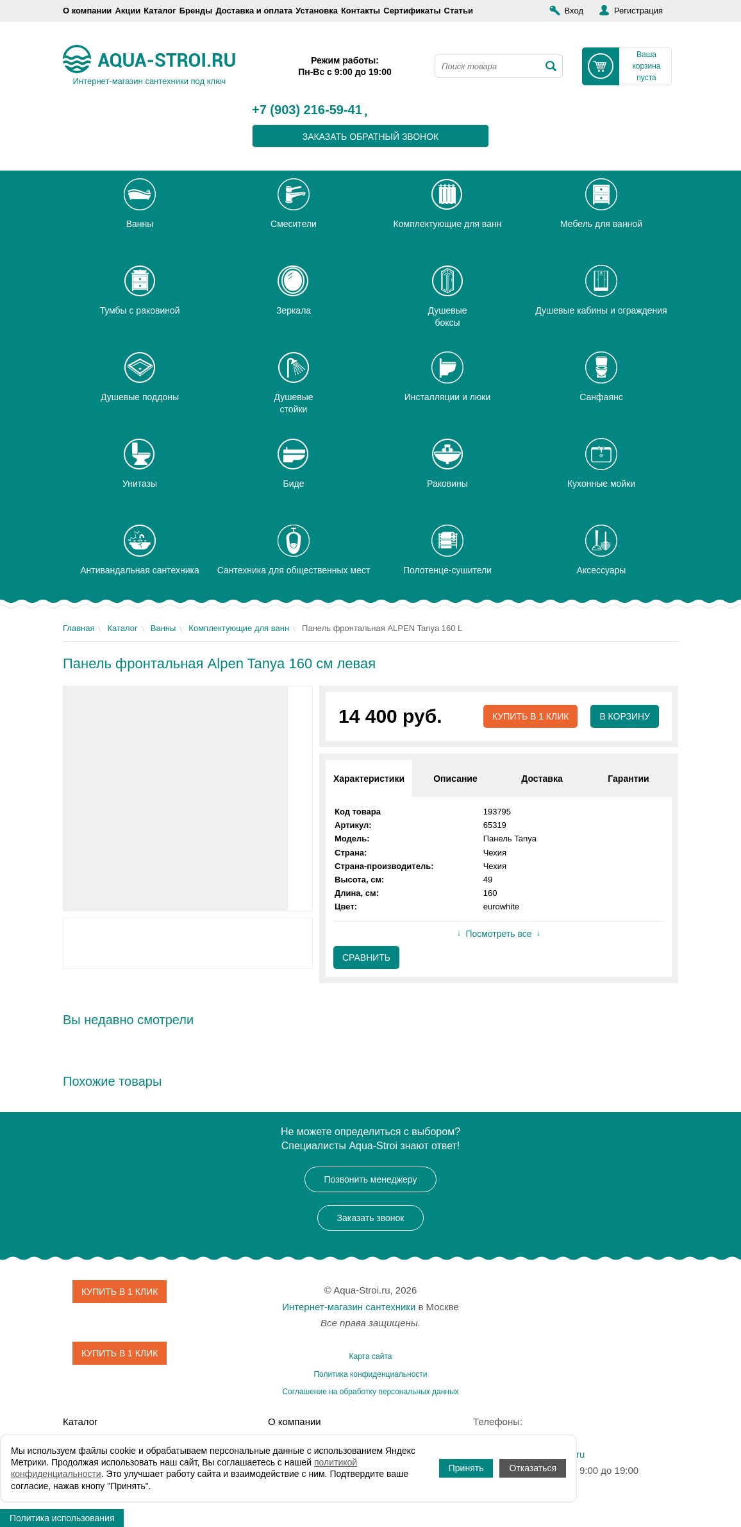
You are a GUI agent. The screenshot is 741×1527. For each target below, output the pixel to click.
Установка (317, 10)
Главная (78, 628)
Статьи (458, 10)
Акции (127, 10)
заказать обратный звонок (371, 136)
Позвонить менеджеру (370, 1179)
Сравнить (366, 957)
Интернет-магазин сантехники (348, 1306)
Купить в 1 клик (530, 716)
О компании (87, 10)
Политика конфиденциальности (370, 1374)
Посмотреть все (498, 934)
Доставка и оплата (253, 10)
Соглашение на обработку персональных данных (370, 1391)
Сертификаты (411, 10)
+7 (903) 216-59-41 (307, 110)
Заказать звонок (370, 1218)
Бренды (196, 10)
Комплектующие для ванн (238, 628)
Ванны (163, 628)
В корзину (624, 716)
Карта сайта (370, 1356)
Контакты (360, 10)
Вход (574, 10)
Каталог (160, 10)
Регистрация (638, 10)
